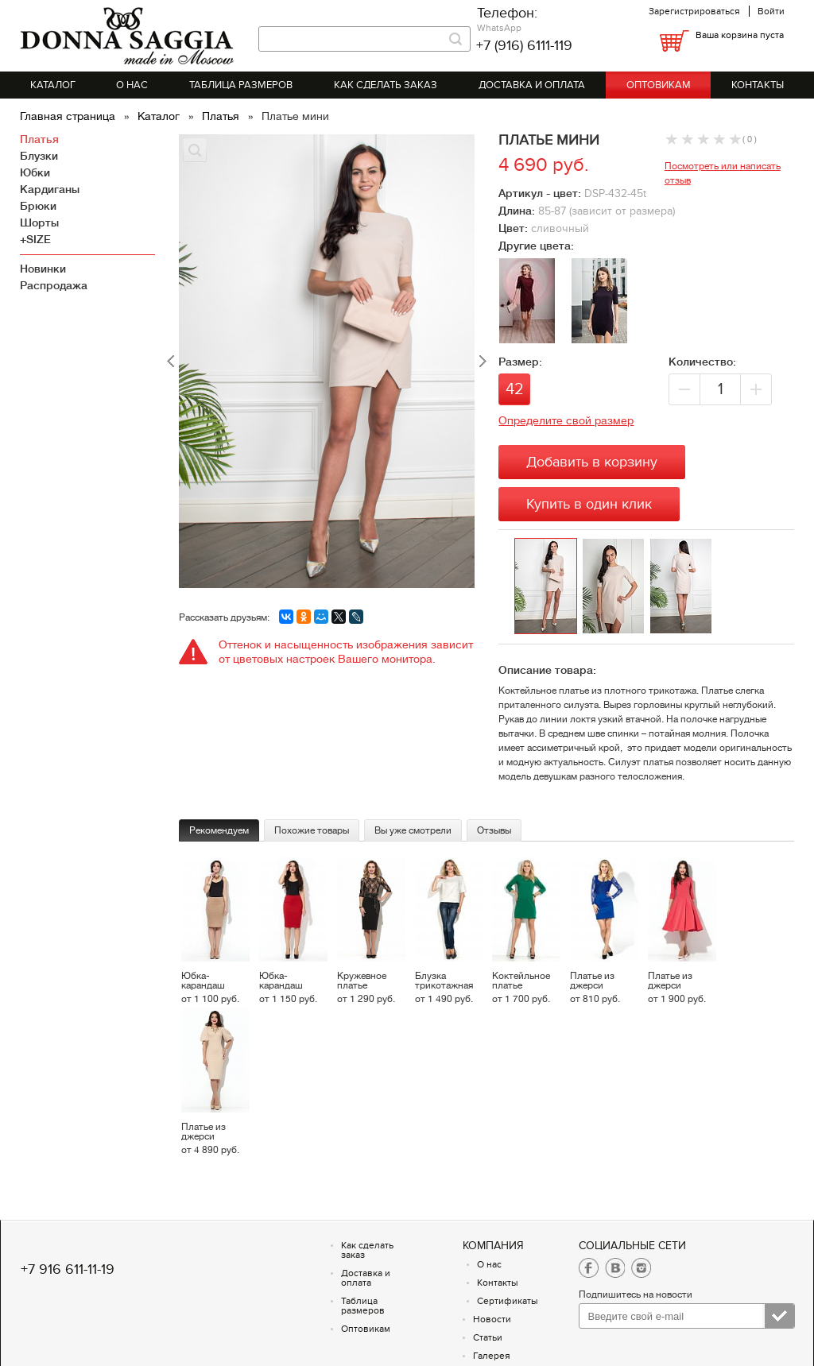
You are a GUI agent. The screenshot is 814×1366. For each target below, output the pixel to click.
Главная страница (69, 116)
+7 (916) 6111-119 (524, 45)
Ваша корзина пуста (740, 35)
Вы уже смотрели (413, 830)
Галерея (491, 1355)
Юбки (35, 172)
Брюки (38, 205)
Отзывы (494, 830)
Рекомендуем (219, 830)
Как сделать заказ (385, 85)
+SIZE (35, 239)
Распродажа (53, 285)
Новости (492, 1319)
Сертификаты (507, 1300)
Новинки (43, 268)
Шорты (39, 222)
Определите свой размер (566, 420)
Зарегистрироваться (694, 11)
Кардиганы (49, 189)
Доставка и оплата (532, 85)
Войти (771, 11)
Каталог (53, 85)
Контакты (757, 85)
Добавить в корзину (591, 462)
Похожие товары (311, 830)
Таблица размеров (241, 85)
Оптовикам (658, 85)
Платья (222, 116)
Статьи (487, 1337)
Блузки (39, 155)
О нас (132, 85)
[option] (548, 587)
